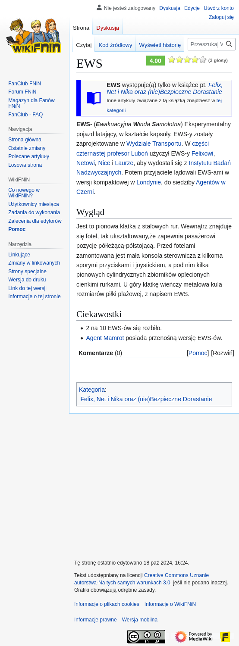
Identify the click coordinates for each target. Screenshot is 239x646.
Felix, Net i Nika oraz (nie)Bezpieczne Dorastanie (165, 88)
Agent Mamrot (105, 337)
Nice (104, 162)
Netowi (85, 162)
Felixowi (203, 153)
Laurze (124, 162)
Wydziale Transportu (153, 143)
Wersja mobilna (139, 620)
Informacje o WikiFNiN (170, 604)
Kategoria (92, 389)
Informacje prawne (95, 620)
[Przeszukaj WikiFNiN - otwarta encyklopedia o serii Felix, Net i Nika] (212, 44)
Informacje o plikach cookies (106, 604)
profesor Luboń (127, 153)
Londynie (148, 182)
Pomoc (198, 353)
